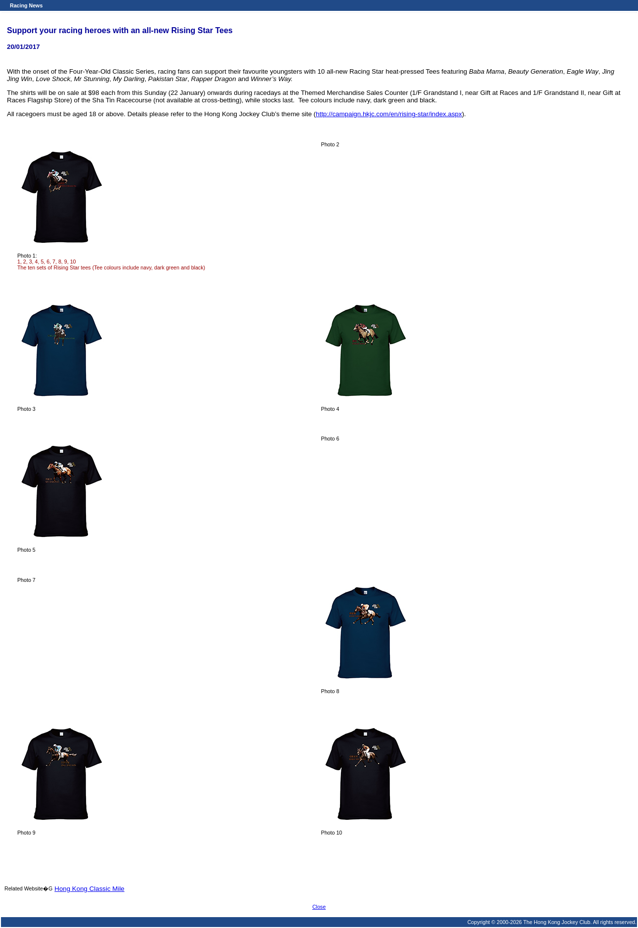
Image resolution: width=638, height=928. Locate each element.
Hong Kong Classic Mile (89, 888)
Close (319, 907)
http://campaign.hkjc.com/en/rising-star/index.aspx (389, 114)
